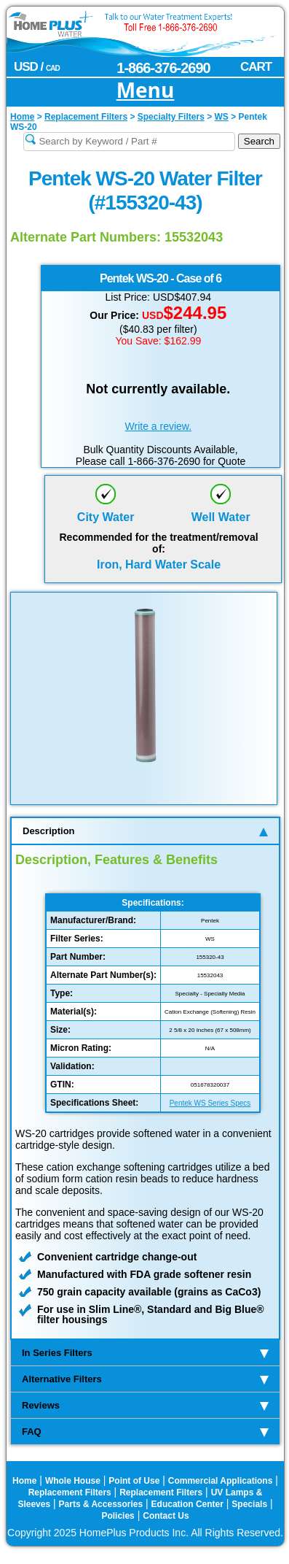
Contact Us (166, 1516)
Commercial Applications (220, 1481)
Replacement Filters (69, 1492)
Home (24, 1481)
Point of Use (133, 1481)
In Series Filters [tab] (145, 1352)
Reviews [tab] (145, 1405)
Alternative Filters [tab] (145, 1379)
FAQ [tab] (145, 1431)
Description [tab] (145, 830)
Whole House (72, 1481)
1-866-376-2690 (163, 68)
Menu (145, 91)
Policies (117, 1516)
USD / (37, 67)
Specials (249, 1504)
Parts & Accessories (101, 1504)
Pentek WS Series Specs (210, 1103)
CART (256, 67)
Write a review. (158, 426)
